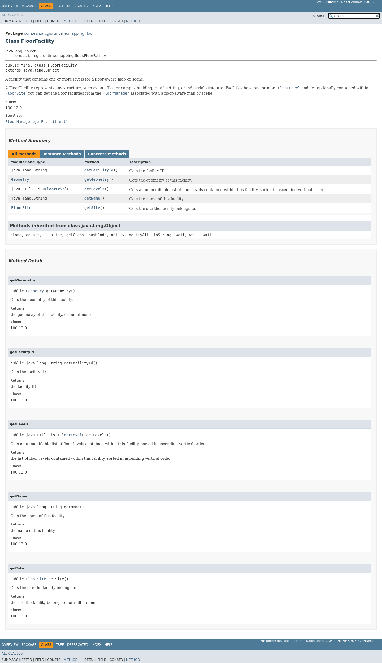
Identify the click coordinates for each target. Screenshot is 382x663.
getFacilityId (99, 170)
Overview (10, 6)
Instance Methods (62, 154)
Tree (60, 6)
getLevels (94, 189)
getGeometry (96, 179)
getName (92, 198)
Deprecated (77, 6)
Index (97, 6)
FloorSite (21, 208)
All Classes (12, 15)
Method (71, 21)
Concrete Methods (107, 154)
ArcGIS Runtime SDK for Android (349, 641)
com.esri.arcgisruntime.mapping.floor (59, 33)
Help (109, 6)
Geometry (20, 179)
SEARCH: (320, 16)
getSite (92, 208)
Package (29, 6)
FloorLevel (56, 189)
